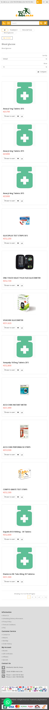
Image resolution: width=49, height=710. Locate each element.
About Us (6, 615)
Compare (42, 72)
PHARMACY (14, 30)
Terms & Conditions (9, 625)
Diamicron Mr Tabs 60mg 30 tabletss (19, 574)
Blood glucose (8, 33)
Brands (5, 651)
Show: (45, 63)
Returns (5, 638)
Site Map (5, 641)
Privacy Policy (7, 622)
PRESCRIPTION (27, 30)
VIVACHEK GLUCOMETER (13, 320)
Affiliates (5, 657)
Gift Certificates (8, 654)
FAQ (4, 628)
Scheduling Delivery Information (13, 619)
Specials (5, 660)
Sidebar (7, 38)
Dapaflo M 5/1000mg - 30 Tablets (17, 532)
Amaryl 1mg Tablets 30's (13, 109)
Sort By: (44, 55)
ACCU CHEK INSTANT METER (15, 405)
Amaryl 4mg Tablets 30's (13, 193)
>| (46, 597)
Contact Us (6, 635)
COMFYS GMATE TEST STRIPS (15, 489)
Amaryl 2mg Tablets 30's (13, 151)
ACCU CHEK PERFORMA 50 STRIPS (16, 447)
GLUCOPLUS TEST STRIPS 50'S (15, 235)
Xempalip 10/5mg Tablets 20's (16, 362)
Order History (7, 644)
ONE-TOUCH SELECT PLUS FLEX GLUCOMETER (21, 278)
